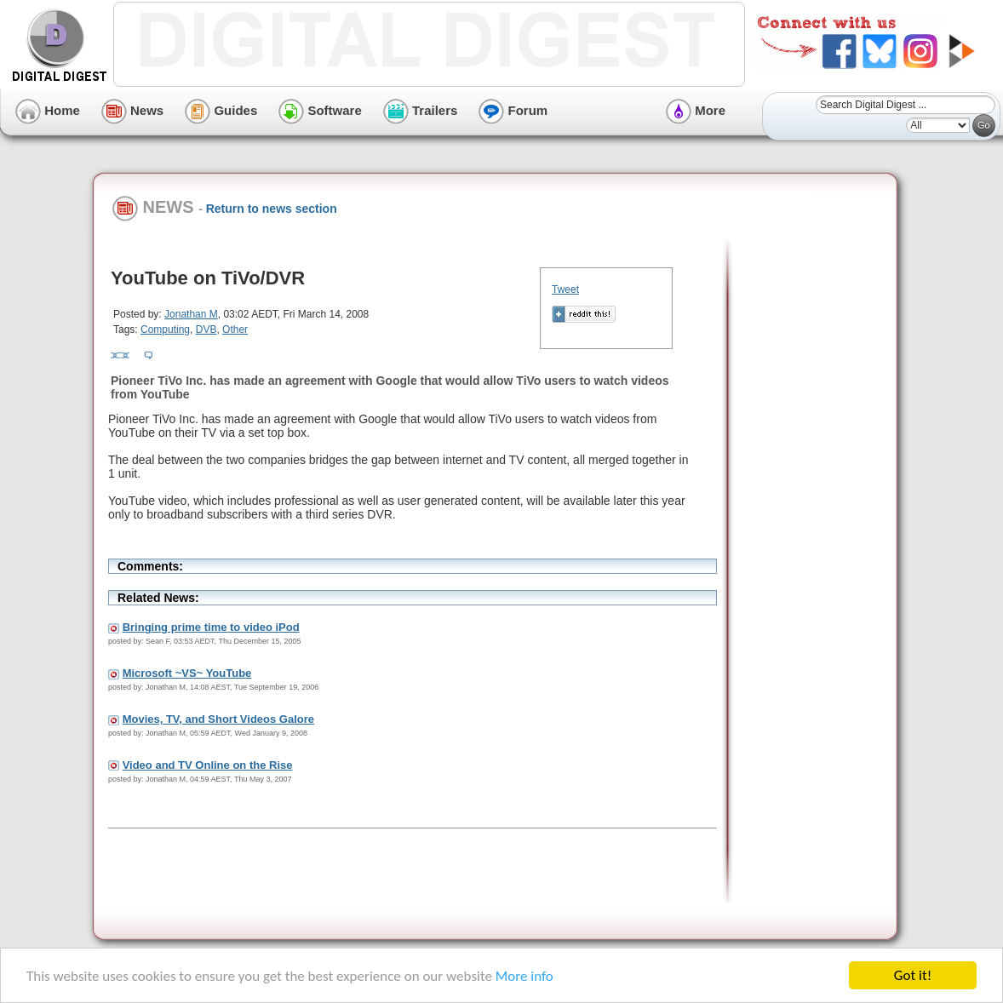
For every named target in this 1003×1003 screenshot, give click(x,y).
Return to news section (271, 208)
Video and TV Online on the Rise (208, 765)
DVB (206, 329)
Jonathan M (191, 314)
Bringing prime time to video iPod (211, 627)
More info (524, 976)
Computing (165, 329)
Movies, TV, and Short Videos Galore (218, 719)
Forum (513, 110)
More (695, 110)
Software (320, 110)
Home (47, 110)
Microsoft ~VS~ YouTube (187, 673)
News (132, 110)
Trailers (420, 110)
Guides (221, 110)
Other (235, 329)
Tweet (565, 289)
